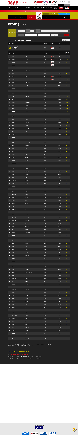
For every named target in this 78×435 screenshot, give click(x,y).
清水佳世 (13, 197)
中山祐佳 (13, 266)
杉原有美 (13, 284)
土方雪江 (13, 307)
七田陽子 (13, 200)
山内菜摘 (13, 281)
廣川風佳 (13, 137)
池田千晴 (13, 79)
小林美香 (13, 338)
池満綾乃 (13, 96)
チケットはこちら (52, 11)
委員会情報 (54, 4)
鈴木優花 (13, 62)
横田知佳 (13, 154)
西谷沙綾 (13, 105)
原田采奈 (13, 333)
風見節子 (13, 214)
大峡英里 (13, 188)
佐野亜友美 (14, 180)
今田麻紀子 (14, 289)
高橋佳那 (13, 252)
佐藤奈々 (13, 93)
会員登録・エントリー (38, 4)
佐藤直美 (13, 263)
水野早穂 (13, 255)
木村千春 (13, 261)
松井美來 (13, 203)
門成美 (13, 206)
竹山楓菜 (13, 88)
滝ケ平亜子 (14, 217)
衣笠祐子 (13, 292)
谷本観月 (13, 76)
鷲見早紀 (13, 269)
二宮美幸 (13, 223)
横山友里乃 (14, 151)
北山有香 (13, 183)
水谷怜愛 (13, 275)
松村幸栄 (13, 122)
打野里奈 (13, 312)
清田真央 (13, 73)
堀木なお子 (14, 163)
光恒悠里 (13, 82)
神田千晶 (13, 330)
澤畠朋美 (13, 119)
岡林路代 (13, 301)
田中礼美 (13, 139)
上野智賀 (13, 226)
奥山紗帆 (13, 229)
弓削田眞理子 (14, 315)
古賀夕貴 (13, 148)
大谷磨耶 (13, 298)
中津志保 (13, 324)
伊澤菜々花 (14, 194)
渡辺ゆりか (14, 286)
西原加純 (13, 128)
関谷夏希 (13, 111)
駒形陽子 (13, 186)
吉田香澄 (13, 116)
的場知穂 (13, 272)
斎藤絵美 (13, 191)
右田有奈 (13, 295)
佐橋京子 (13, 177)
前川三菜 (13, 327)
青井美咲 (13, 240)
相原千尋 (13, 145)
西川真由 (13, 85)
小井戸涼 (13, 99)
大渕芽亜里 (14, 220)
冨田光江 (13, 168)
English (67, 4)
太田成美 (13, 232)
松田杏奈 (13, 102)
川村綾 (13, 243)
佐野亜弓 (13, 157)
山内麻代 (13, 171)
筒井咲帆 (13, 70)
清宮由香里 (14, 278)
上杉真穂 (13, 59)
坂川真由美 (14, 165)
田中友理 (13, 160)
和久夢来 (13, 65)
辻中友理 (13, 318)
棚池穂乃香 (14, 67)
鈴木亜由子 (15, 47)
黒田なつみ (14, 142)
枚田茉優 (13, 90)
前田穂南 (13, 56)
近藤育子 (13, 246)
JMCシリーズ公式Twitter (64, 13)
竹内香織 (13, 235)
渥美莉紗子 (14, 209)
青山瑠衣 (13, 134)
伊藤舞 (13, 125)
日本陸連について (47, 4)
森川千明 (13, 131)
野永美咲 (13, 174)
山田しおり (14, 304)
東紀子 (13, 321)
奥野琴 (13, 258)
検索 (66, 35)
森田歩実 (13, 108)
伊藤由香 (13, 249)
